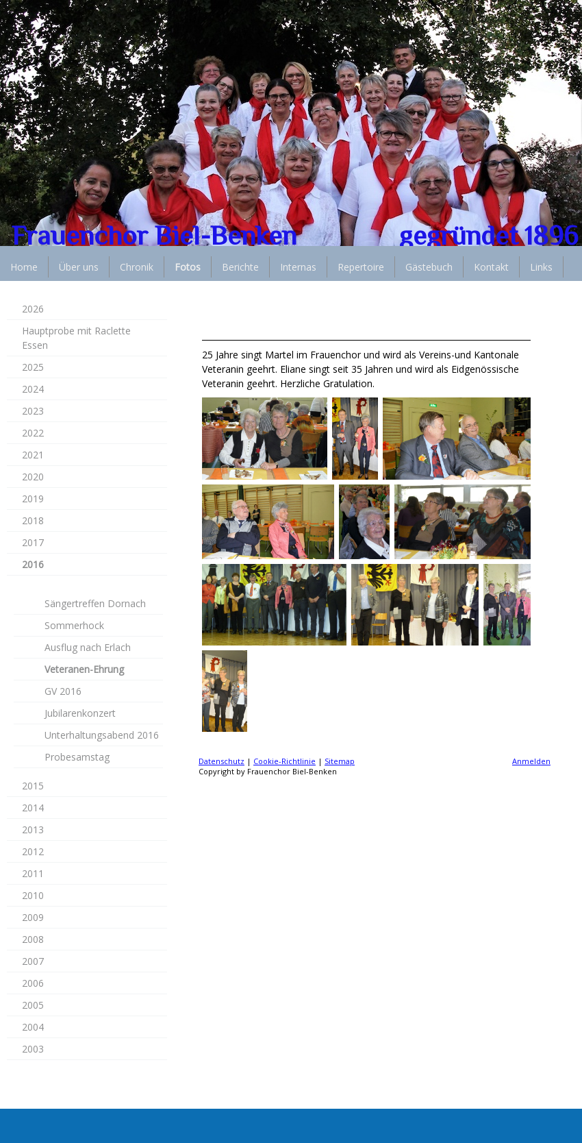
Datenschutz (221, 761)
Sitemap (340, 761)
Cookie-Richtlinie (284, 761)
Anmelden (531, 761)
